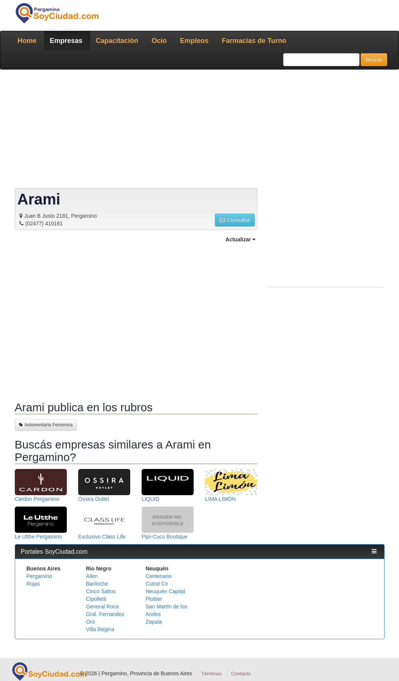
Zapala (153, 622)
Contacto (241, 673)
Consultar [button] (235, 220)
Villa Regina (100, 629)
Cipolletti (96, 599)
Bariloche (97, 584)
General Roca (102, 606)
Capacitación (117, 40)
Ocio (159, 40)
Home (26, 40)
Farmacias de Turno (254, 40)
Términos (211, 673)
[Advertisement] (199, 130)
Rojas (33, 584)
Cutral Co (156, 584)
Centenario (158, 576)
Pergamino (39, 576)
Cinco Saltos (101, 591)
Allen (92, 576)
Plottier (153, 599)
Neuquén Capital (165, 591)
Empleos (194, 40)
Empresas (66, 40)
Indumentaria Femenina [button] (46, 425)
